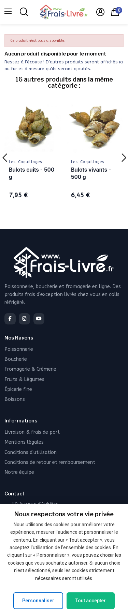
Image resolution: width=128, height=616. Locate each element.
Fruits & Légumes (24, 379)
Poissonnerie (18, 349)
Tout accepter (90, 600)
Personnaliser (38, 600)
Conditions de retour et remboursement (49, 462)
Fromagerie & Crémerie (30, 369)
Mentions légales (24, 442)
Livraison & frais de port (32, 432)
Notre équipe (19, 472)
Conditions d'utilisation (30, 452)
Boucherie (15, 359)
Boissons (14, 399)
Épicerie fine (18, 389)
